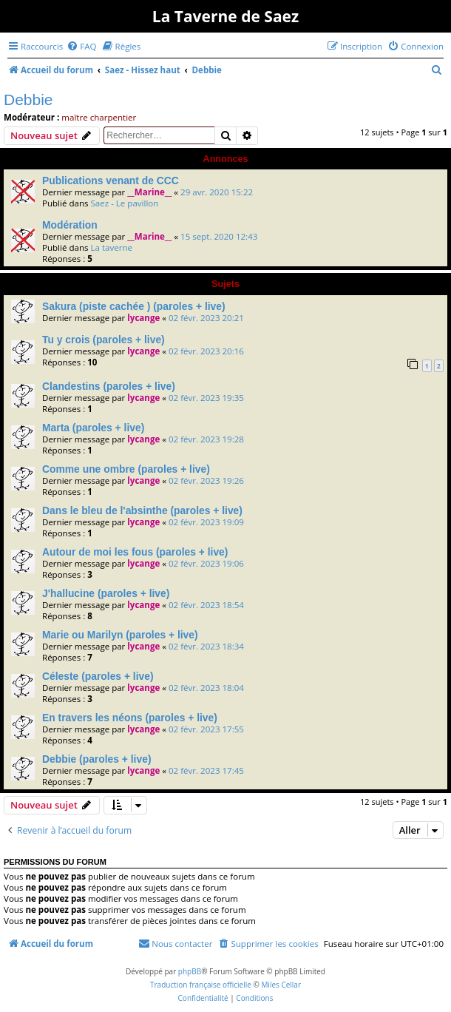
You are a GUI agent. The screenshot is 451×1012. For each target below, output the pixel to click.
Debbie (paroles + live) (97, 759)
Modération (70, 225)
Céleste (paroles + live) (98, 676)
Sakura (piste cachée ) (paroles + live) (134, 306)
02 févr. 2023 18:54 (206, 604)
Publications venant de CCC (110, 180)
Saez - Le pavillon (124, 203)
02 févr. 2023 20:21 (206, 317)
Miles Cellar (281, 984)
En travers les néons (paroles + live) (129, 717)
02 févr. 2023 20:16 (206, 351)
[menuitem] (81, 46)
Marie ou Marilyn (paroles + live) (120, 635)
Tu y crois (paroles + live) (103, 339)
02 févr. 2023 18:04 (206, 687)
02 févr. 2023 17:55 (206, 729)
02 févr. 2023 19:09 (206, 521)
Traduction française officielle (200, 984)
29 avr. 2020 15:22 (216, 192)
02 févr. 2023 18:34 (206, 646)
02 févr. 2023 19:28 (206, 439)
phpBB (189, 971)
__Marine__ (149, 192)
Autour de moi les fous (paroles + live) (135, 552)
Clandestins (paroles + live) (108, 386)
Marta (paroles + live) (93, 428)
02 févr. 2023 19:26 (206, 480)
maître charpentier (98, 117)
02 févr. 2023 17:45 (206, 770)
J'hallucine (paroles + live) (105, 593)
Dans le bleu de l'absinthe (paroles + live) (142, 510)
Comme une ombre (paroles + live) (126, 469)
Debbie (28, 99)
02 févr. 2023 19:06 (206, 563)
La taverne (111, 247)
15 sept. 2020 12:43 (218, 236)
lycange (143, 317)
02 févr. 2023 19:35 (206, 397)
